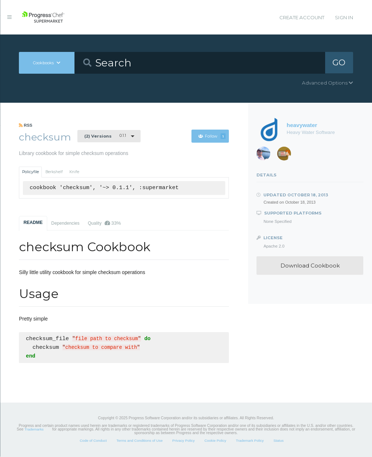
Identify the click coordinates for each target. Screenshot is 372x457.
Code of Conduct (93, 441)
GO (338, 62)
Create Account (301, 17)
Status (279, 441)
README (33, 222)
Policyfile (30, 172)
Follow (212, 136)
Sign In (344, 17)
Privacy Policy (183, 441)
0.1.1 (105, 135)
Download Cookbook (310, 265)
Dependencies (65, 223)
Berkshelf (54, 172)
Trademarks (34, 430)
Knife (74, 172)
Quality (104, 223)
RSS (25, 125)
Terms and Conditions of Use (139, 441)
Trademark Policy (250, 441)
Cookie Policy (215, 441)
